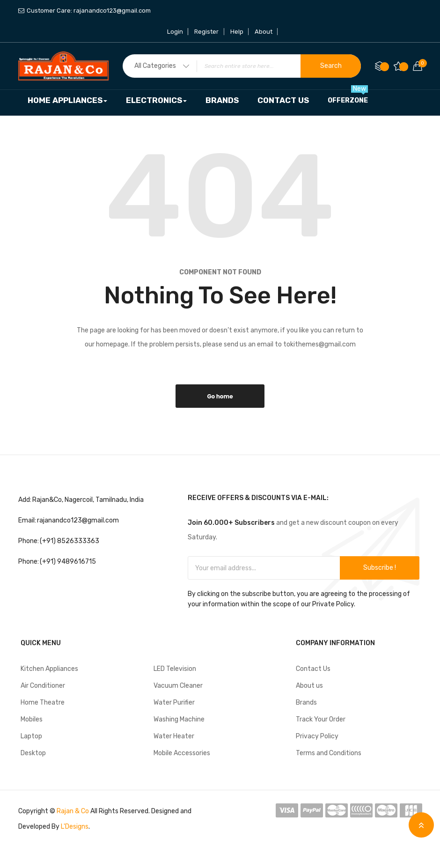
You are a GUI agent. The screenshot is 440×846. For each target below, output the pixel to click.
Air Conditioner (43, 686)
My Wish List (403, 66)
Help (236, 31)
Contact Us (313, 669)
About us (309, 686)
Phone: (28, 541)
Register (207, 31)
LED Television (175, 669)
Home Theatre (43, 702)
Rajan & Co (73, 811)
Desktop (33, 753)
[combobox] (242, 66)
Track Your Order (320, 719)
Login (175, 31)
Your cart (420, 63)
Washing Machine (179, 719)
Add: (24, 500)
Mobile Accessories (182, 753)
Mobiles (32, 719)
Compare (385, 66)
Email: (27, 520)
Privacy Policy (317, 736)
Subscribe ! (379, 568)
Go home (220, 396)
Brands (306, 702)
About (263, 31)
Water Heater (174, 736)
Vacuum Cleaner (178, 686)
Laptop (31, 736)
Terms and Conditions (328, 753)
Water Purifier (174, 702)
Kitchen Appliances (49, 669)
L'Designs (74, 827)
